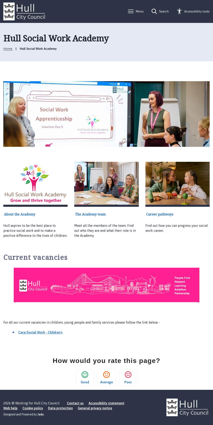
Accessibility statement (106, 403)
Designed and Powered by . (23, 414)
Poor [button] (128, 377)
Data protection (60, 408)
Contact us (75, 403)
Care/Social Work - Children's (40, 332)
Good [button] (85, 377)
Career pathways (159, 214)
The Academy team (90, 214)
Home (8, 48)
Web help (10, 408)
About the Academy (19, 214)
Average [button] (106, 377)
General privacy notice (95, 408)
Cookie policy (32, 408)
